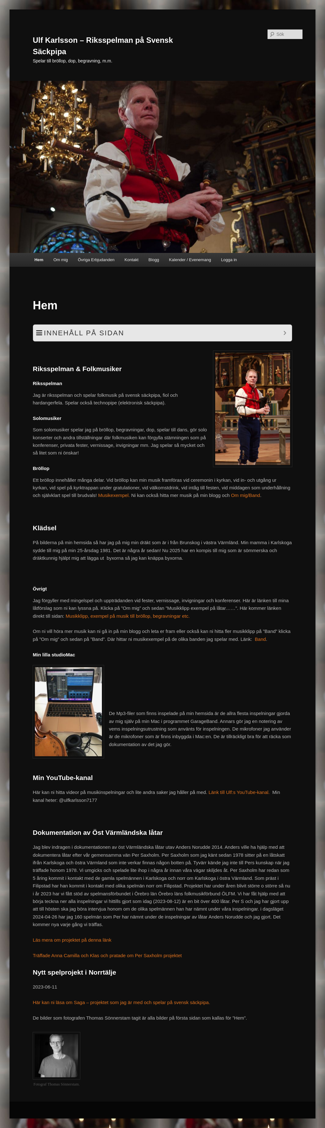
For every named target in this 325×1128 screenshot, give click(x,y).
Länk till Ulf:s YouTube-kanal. (240, 792)
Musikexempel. (114, 495)
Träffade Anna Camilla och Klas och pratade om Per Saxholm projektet (107, 955)
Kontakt (131, 259)
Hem (38, 259)
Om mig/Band (245, 495)
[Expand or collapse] (285, 333)
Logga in (229, 259)
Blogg (154, 259)
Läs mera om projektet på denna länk (72, 940)
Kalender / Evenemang (190, 259)
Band (260, 639)
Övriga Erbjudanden (96, 259)
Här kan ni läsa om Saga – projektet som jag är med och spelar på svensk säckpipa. (121, 1002)
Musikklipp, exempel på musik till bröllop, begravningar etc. (128, 616)
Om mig (60, 259)
